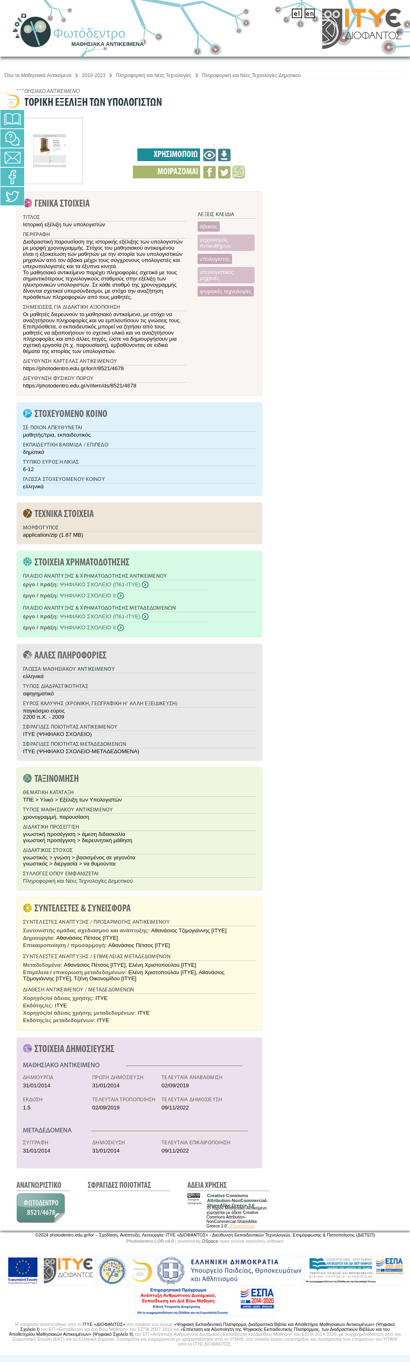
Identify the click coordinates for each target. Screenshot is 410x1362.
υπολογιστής (215, 259)
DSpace (210, 1241)
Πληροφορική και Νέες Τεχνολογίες (153, 75)
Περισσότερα (242, 1226)
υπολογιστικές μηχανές (216, 275)
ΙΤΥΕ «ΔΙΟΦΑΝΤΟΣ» (104, 1324)
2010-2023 (93, 75)
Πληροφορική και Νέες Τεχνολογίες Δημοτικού (251, 75)
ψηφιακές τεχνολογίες (226, 291)
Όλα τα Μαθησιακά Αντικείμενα (38, 75)
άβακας (209, 226)
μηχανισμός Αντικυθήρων (215, 243)
